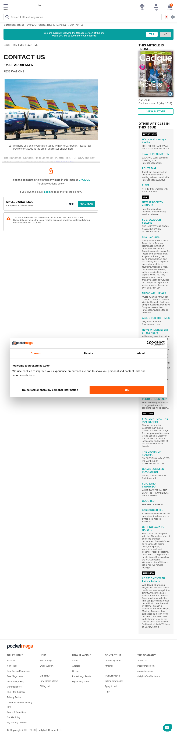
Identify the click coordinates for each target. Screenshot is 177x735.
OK (127, 389)
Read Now (86, 203)
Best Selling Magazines (18, 671)
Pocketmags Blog (15, 681)
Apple (75, 660)
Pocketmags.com (146, 665)
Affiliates (109, 665)
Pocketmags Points (81, 676)
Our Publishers (14, 686)
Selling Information (114, 681)
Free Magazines (15, 676)
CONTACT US (76, 25)
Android (76, 665)
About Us (142, 660)
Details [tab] (88, 353)
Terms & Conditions (16, 712)
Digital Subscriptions (13, 25)
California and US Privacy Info (19, 704)
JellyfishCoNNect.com (148, 676)
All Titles (11, 660)
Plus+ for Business (16, 692)
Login (47, 191)
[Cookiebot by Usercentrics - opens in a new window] (149, 343)
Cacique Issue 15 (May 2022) (52, 25)
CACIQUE (31, 25)
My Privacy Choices (17, 722)
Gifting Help (45, 686)
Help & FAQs (46, 660)
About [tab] (141, 353)
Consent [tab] (36, 353)
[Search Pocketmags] (7, 17)
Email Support (46, 665)
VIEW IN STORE (156, 111)
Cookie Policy (13, 717)
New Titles (12, 665)
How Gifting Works (49, 681)
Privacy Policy (14, 697)
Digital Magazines (81, 681)
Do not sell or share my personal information (50, 389)
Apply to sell (111, 686)
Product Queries (113, 660)
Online (75, 671)
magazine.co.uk (145, 671)
